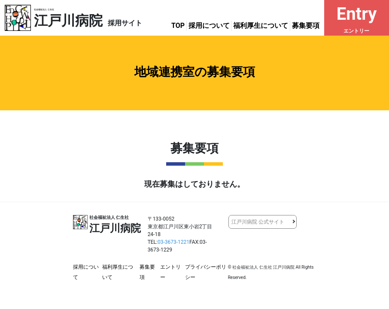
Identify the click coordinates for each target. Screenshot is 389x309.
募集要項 (305, 25)
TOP (178, 25)
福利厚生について (260, 25)
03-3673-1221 (173, 242)
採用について (209, 25)
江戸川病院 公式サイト (257, 222)
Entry (357, 19)
